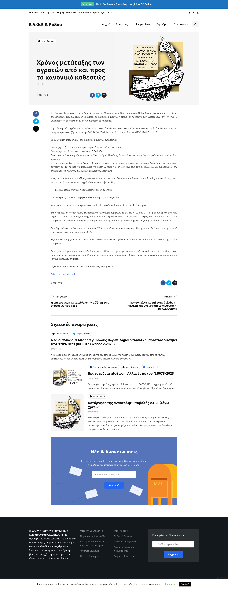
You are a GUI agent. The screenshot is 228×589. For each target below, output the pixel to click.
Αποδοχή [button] (185, 584)
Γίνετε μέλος (47, 12)
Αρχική (106, 24)
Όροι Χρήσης (121, 530)
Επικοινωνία (180, 24)
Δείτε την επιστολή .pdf (63, 274)
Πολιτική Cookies (123, 536)
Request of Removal (124, 556)
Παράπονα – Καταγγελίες (93, 536)
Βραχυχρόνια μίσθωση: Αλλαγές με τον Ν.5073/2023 (131, 375)
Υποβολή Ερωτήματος (91, 530)
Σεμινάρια (162, 24)
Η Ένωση (33, 12)
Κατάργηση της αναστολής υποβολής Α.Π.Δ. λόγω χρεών (128, 406)
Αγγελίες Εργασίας (89, 550)
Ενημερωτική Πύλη (66, 12)
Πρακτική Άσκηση (89, 556)
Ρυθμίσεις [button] (170, 583)
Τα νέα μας (122, 24)
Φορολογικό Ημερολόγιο (92, 12)
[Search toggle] (195, 24)
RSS (110, 12)
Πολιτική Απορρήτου (125, 541)
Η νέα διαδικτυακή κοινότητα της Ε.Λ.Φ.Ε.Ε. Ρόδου (116, 4)
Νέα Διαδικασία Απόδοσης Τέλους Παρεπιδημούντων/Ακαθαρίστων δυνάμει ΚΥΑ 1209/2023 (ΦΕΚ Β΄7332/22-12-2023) (114, 343)
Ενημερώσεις (143, 24)
